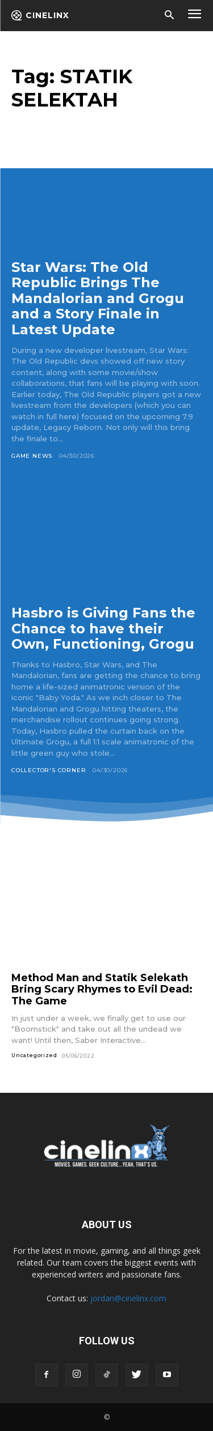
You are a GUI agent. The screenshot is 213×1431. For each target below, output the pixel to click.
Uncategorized (34, 1055)
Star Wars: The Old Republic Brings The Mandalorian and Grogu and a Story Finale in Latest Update (97, 298)
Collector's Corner (48, 770)
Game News (31, 455)
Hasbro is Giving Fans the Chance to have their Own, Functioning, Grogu (103, 628)
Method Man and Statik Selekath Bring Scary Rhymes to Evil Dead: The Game (102, 989)
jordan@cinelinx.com (128, 1298)
